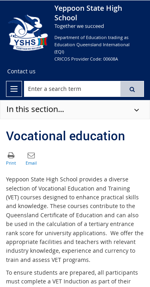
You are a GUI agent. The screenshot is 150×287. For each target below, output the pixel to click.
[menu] (14, 89)
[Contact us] (21, 71)
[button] (132, 89)
